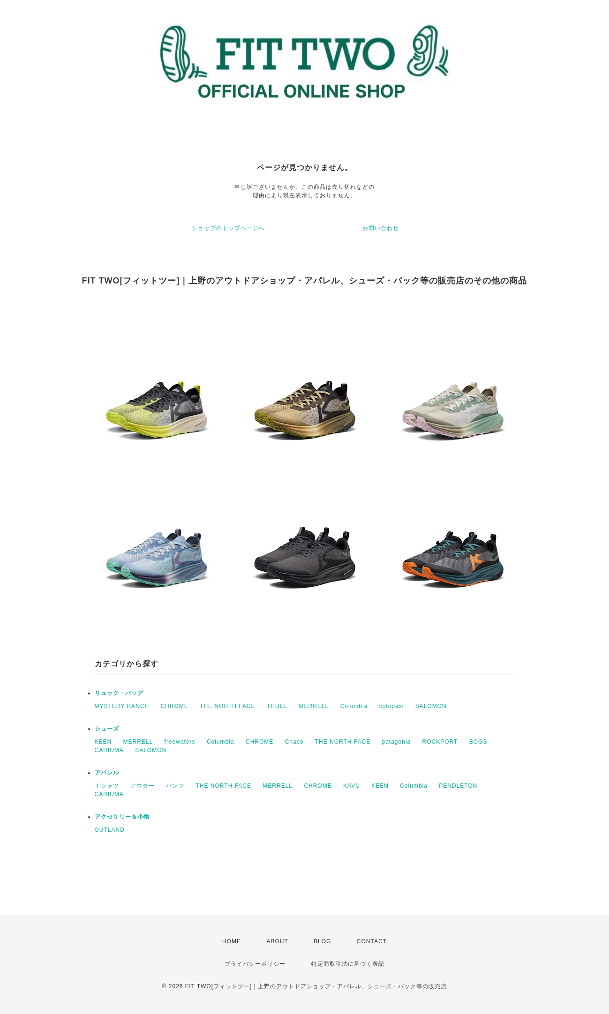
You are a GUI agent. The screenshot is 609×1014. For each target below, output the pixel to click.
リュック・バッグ (119, 693)
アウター (142, 786)
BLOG (322, 941)
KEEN (103, 741)
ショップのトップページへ (228, 228)
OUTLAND (110, 830)
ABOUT (277, 941)
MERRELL (314, 706)
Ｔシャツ (107, 786)
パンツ (175, 786)
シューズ (107, 728)
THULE (277, 706)
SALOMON (431, 706)
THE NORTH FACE (227, 706)
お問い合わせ (380, 228)
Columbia (354, 706)
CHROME (174, 706)
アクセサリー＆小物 (122, 816)
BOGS (478, 741)
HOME (231, 941)
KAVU (351, 786)
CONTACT (372, 941)
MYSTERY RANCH (122, 706)
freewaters (180, 741)
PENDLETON (458, 786)
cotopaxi (391, 706)
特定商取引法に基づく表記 (347, 964)
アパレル (107, 772)
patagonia (396, 741)
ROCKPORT (440, 741)
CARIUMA (109, 750)
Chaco (294, 741)
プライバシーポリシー (255, 964)
